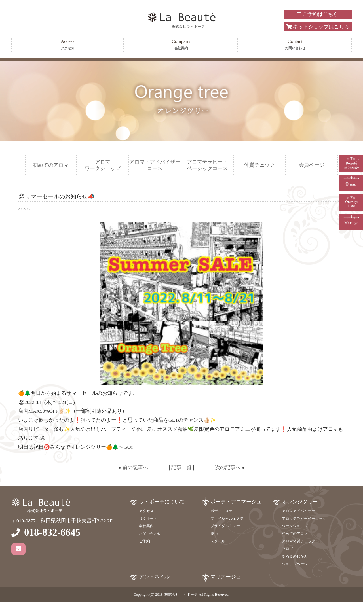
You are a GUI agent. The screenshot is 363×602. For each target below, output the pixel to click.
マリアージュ (225, 577)
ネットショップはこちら (317, 26)
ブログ (287, 548)
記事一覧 (181, 467)
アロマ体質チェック (298, 541)
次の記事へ (227, 467)
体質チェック (259, 165)
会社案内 (146, 526)
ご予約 (144, 541)
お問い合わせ (150, 533)
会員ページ (311, 165)
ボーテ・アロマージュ (235, 502)
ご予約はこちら (317, 14)
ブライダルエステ (225, 526)
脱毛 (214, 533)
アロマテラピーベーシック (304, 518)
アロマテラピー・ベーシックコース (207, 165)
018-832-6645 (52, 532)
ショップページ (295, 564)
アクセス (146, 511)
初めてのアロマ (51, 165)
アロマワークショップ (103, 165)
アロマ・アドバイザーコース (154, 165)
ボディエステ (221, 511)
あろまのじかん (295, 556)
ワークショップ (295, 526)
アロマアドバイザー (298, 511)
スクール (217, 541)
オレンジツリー (300, 502)
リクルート (148, 518)
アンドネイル (154, 577)
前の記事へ (135, 467)
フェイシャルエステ (227, 518)
